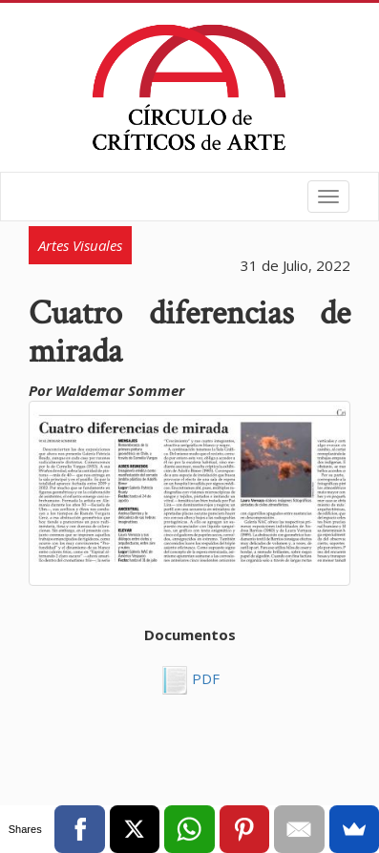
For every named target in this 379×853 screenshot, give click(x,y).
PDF (204, 678)
